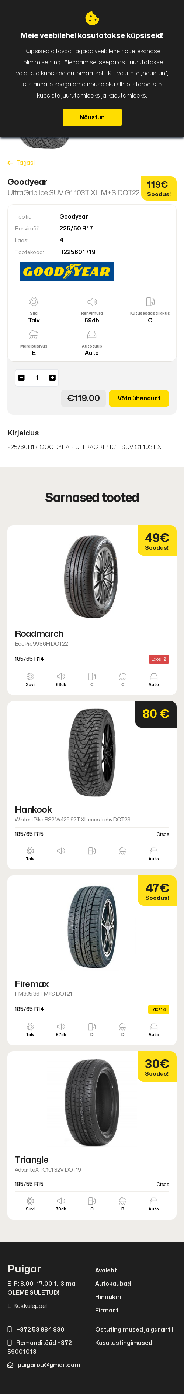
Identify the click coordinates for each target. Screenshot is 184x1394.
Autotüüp (92, 346)
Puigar (24, 1269)
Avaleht (106, 1271)
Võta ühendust (139, 399)
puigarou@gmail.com (43, 1365)
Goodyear (73, 217)
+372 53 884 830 (36, 1330)
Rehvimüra (92, 313)
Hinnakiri (108, 1297)
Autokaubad (113, 1284)
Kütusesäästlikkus (150, 313)
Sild (34, 313)
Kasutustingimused (123, 1343)
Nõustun (92, 117)
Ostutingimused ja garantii (134, 1330)
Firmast (106, 1310)
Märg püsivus (34, 346)
